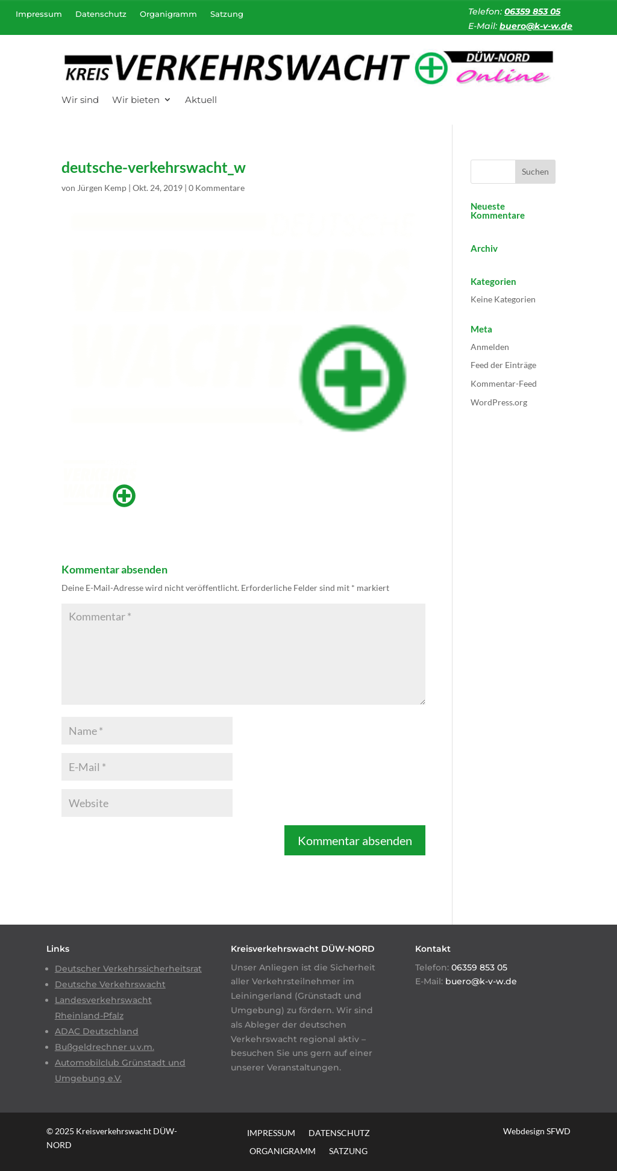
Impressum (39, 14)
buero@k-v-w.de (536, 25)
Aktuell (201, 99)
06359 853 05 (532, 11)
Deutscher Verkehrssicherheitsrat (128, 968)
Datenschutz (101, 14)
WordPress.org (499, 402)
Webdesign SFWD (537, 1131)
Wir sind (80, 99)
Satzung (226, 14)
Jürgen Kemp (102, 188)
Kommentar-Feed (504, 383)
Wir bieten (136, 99)
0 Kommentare (217, 188)
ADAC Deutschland (97, 1031)
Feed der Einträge (503, 365)
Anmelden (490, 347)
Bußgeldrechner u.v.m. (104, 1046)
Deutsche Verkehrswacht (110, 984)
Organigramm (168, 14)
